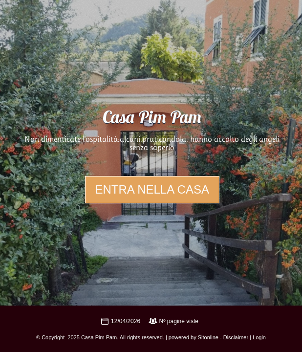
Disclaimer (235, 337)
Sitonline (208, 337)
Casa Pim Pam (152, 119)
